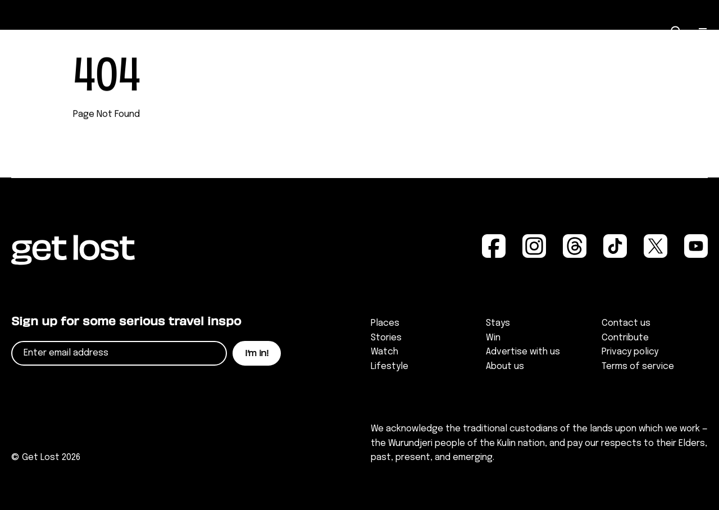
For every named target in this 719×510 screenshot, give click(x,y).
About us (505, 366)
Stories (386, 338)
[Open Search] (676, 32)
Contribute (625, 338)
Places (385, 323)
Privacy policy (630, 352)
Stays (498, 323)
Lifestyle (389, 366)
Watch (384, 352)
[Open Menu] (703, 32)
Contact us (626, 323)
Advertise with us (523, 352)
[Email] (119, 353)
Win (493, 338)
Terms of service (638, 366)
